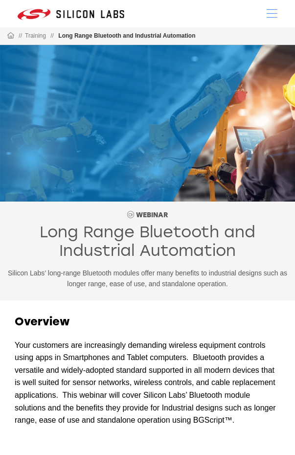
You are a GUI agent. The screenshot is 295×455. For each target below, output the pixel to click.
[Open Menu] (272, 13)
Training (35, 35)
